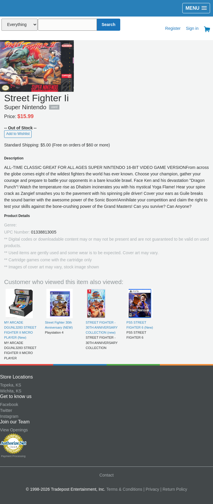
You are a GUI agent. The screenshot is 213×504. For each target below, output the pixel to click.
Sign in (192, 28)
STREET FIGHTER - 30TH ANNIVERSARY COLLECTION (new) (102, 328)
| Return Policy (173, 489)
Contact (106, 475)
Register (173, 28)
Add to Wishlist (18, 134)
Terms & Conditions (124, 489)
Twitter (6, 410)
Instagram (9, 416)
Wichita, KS (10, 391)
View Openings (14, 430)
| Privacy (151, 489)
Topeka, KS (10, 385)
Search (109, 24)
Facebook (9, 404)
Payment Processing (13, 456)
